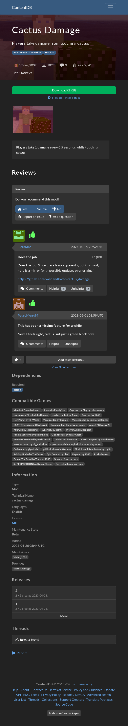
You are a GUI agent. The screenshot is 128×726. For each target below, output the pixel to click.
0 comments (31, 288)
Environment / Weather (27, 52)
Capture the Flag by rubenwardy (86, 410)
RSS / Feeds (31, 694)
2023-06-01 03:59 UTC (87, 315)
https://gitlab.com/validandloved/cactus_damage (54, 279)
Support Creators (72, 699)
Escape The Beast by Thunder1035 (32, 459)
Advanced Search (99, 694)
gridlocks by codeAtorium (57, 449)
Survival (49, 52)
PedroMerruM (28, 315)
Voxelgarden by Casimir (55, 419)
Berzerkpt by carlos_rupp (69, 463)
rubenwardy (83, 684)
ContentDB (22, 7)
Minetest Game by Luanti (27, 410)
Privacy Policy (51, 694)
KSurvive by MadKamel (26, 429)
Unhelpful (81, 288)
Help (15, 690)
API (18, 694)
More (64, 616)
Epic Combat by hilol (57, 454)
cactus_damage (22, 568)
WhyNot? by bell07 (52, 429)
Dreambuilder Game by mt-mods (67, 424)
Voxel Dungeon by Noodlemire (97, 439)
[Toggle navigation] (110, 7)
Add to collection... (71, 359)
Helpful (57, 288)
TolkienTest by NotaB (65, 439)
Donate (109, 690)
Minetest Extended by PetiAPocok (32, 439)
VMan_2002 (20, 557)
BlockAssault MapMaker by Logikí (92, 449)
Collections (50, 699)
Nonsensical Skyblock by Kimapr (31, 415)
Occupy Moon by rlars (66, 459)
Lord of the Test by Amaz (65, 415)
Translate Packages (99, 699)
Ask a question (61, 216)
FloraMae (24, 247)
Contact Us (39, 690)
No (56, 209)
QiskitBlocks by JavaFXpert (66, 434)
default (17, 389)
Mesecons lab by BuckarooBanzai (90, 419)
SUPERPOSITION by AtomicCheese (33, 463)
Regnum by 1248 (81, 454)
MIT (15, 523)
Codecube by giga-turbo (26, 449)
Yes (22, 209)
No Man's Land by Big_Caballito (30, 444)
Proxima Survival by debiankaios (31, 434)
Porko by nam (101, 454)
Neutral (40, 209)
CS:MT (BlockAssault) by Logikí (30, 424)
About (24, 690)
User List (20, 699)
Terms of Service (60, 690)
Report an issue (31, 216)
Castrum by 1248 (91, 415)
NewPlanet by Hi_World (26, 419)
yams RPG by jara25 (99, 424)
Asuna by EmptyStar (55, 410)
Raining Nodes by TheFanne (28, 454)
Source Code (64, 704)
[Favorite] (18, 360)
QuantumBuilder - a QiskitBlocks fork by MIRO (75, 444)
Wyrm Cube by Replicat (78, 429)
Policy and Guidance (88, 690)
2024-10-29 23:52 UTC (87, 247)
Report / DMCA (74, 694)
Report (19, 653)
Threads (34, 699)
